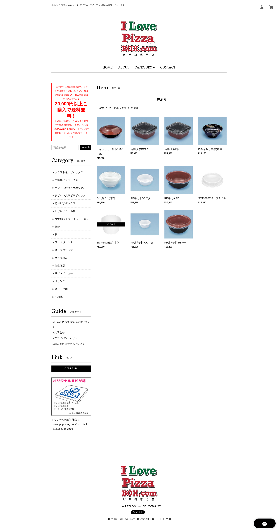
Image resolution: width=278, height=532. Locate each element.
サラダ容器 (61, 257)
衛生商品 (60, 265)
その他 (58, 296)
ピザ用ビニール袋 (65, 211)
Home (101, 108)
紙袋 (57, 226)
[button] (144, 67)
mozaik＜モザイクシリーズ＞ (72, 218)
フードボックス (117, 108)
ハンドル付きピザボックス (70, 187)
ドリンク (60, 281)
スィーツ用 (61, 288)
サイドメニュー (64, 273)
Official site (71, 368)
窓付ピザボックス (65, 203)
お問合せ (59, 332)
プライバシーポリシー (67, 338)
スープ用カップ (64, 249)
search (86, 147)
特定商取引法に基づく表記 (69, 344)
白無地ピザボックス (66, 180)
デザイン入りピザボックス (70, 195)
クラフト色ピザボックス (69, 172)
